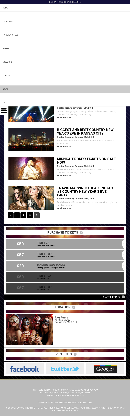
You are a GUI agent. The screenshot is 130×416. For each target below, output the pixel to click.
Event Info (8, 21)
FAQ (4, 103)
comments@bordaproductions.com (73, 402)
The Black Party (114, 408)
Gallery (6, 48)
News (5, 89)
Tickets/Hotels (10, 35)
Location (7, 62)
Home (5, 8)
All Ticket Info (111, 297)
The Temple (41, 408)
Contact (7, 75)
